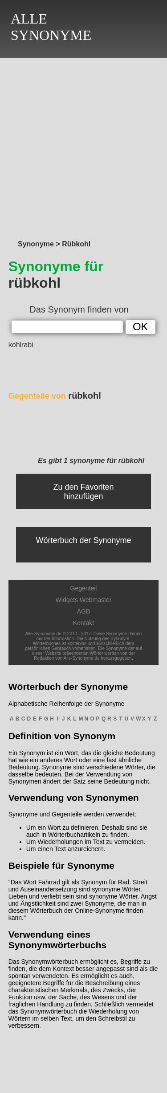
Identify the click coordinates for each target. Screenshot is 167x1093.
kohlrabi (20, 344)
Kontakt (83, 622)
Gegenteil (83, 588)
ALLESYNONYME (51, 27)
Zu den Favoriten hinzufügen (83, 492)
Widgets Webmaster (84, 599)
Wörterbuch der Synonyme (83, 540)
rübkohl (54, 395)
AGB (83, 611)
